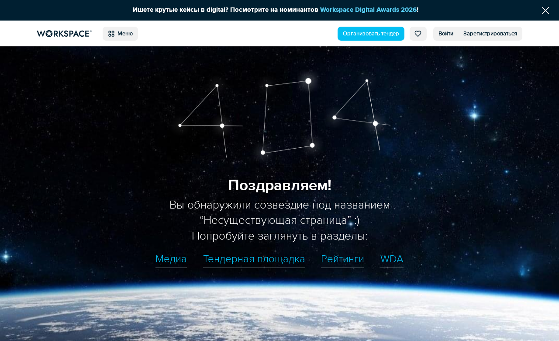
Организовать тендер (371, 33)
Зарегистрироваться (490, 33)
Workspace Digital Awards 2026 (368, 10)
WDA (392, 259)
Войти (445, 33)
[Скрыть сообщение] (545, 10)
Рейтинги (342, 259)
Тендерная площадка (254, 259)
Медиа (171, 259)
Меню (120, 33)
